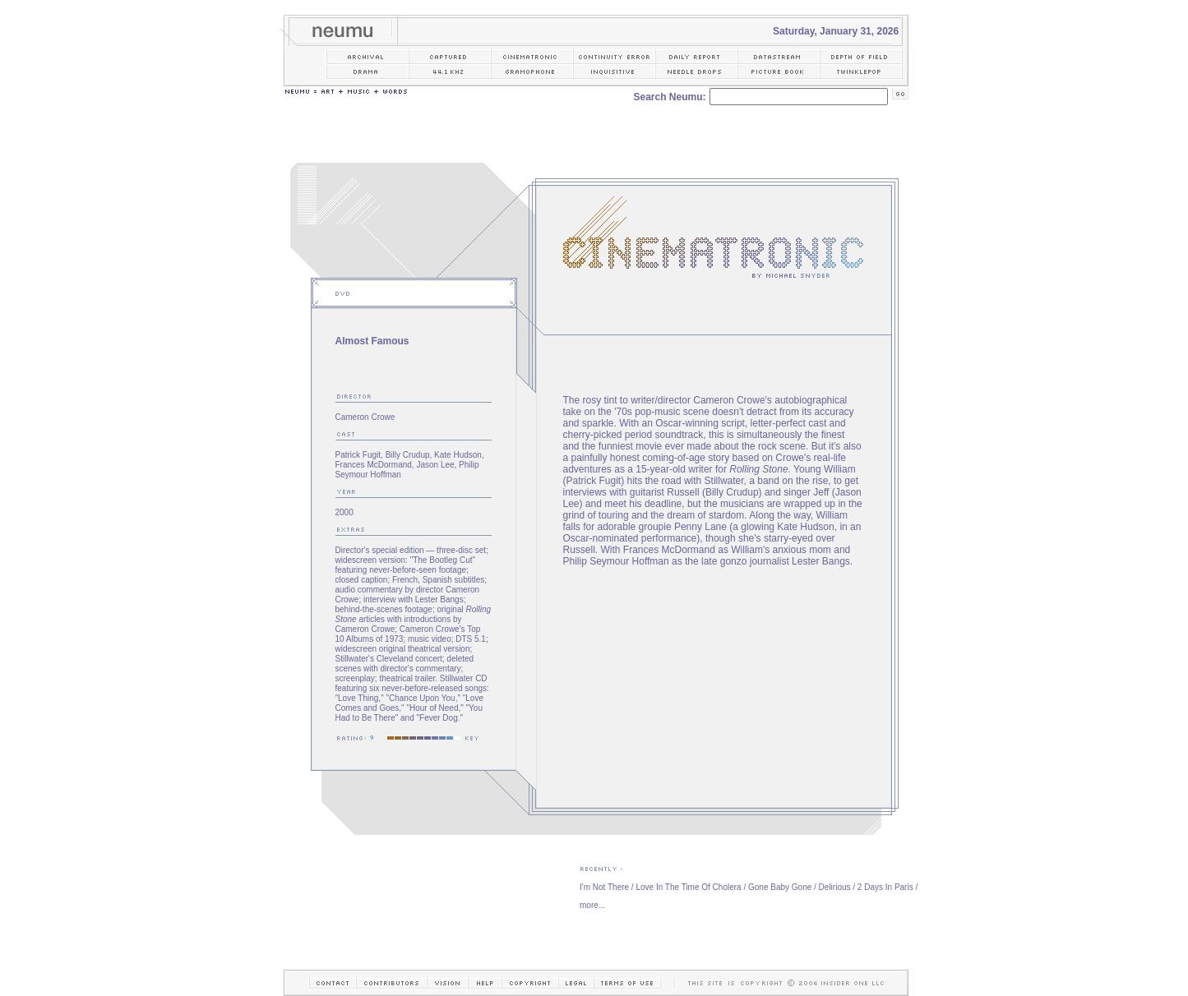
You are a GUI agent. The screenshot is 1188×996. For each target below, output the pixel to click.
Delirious (835, 887)
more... (592, 905)
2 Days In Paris (885, 887)
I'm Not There (604, 887)
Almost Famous (372, 341)
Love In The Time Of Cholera (688, 887)
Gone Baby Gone (779, 887)
